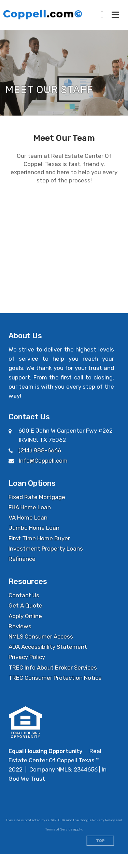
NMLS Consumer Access (41, 636)
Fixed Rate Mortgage (37, 497)
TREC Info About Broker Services (53, 667)
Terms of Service (58, 829)
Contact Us (24, 595)
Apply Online (25, 616)
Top (100, 841)
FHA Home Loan (30, 507)
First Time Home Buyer (39, 538)
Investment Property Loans (46, 548)
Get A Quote (25, 605)
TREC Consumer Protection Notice (55, 677)
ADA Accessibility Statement (48, 646)
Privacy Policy (27, 657)
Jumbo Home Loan (34, 527)
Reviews (20, 626)
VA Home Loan (28, 517)
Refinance (22, 558)
